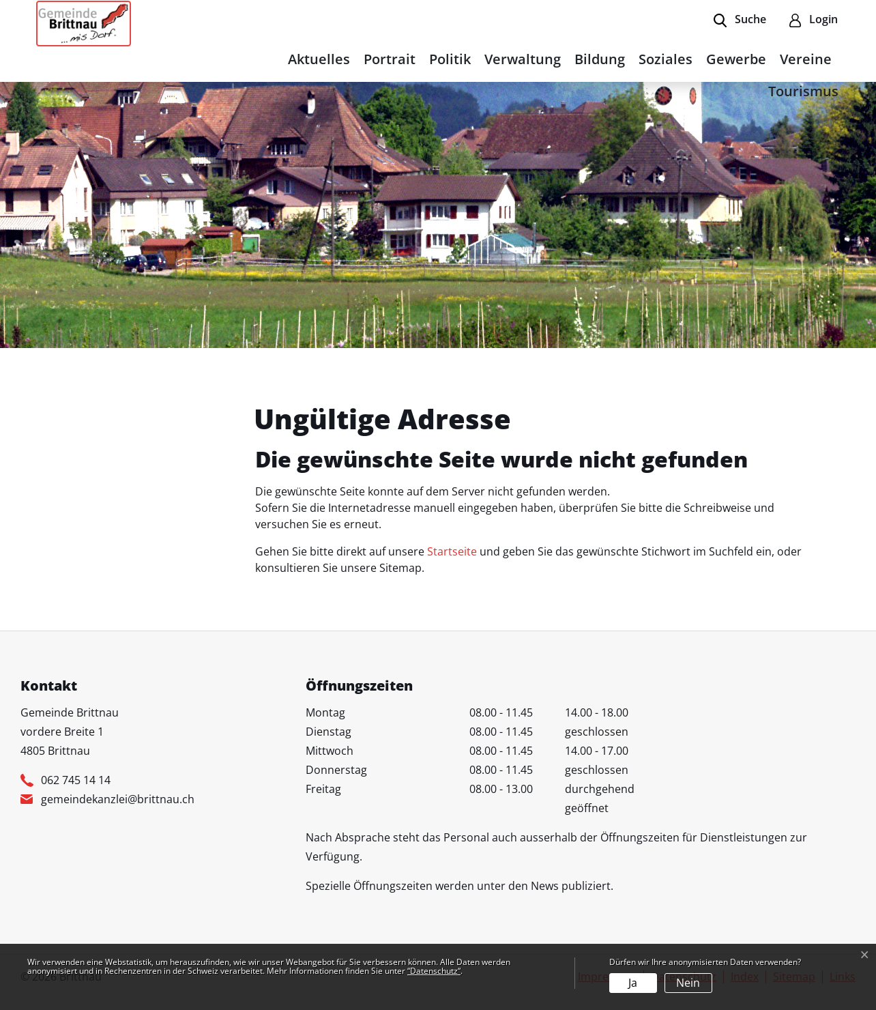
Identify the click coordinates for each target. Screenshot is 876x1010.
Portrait (389, 59)
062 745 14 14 (76, 780)
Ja (632, 982)
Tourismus (803, 91)
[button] (740, 20)
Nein (688, 982)
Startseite (452, 551)
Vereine (806, 59)
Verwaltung (522, 59)
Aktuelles (319, 59)
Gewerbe (736, 59)
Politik (450, 59)
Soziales (665, 59)
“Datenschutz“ (434, 971)
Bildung (599, 59)
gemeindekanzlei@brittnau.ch (117, 799)
